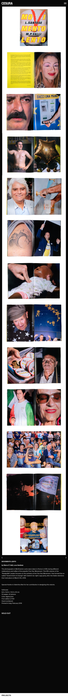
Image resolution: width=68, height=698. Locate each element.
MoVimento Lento (9, 561)
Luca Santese (18, 565)
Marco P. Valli (8, 565)
